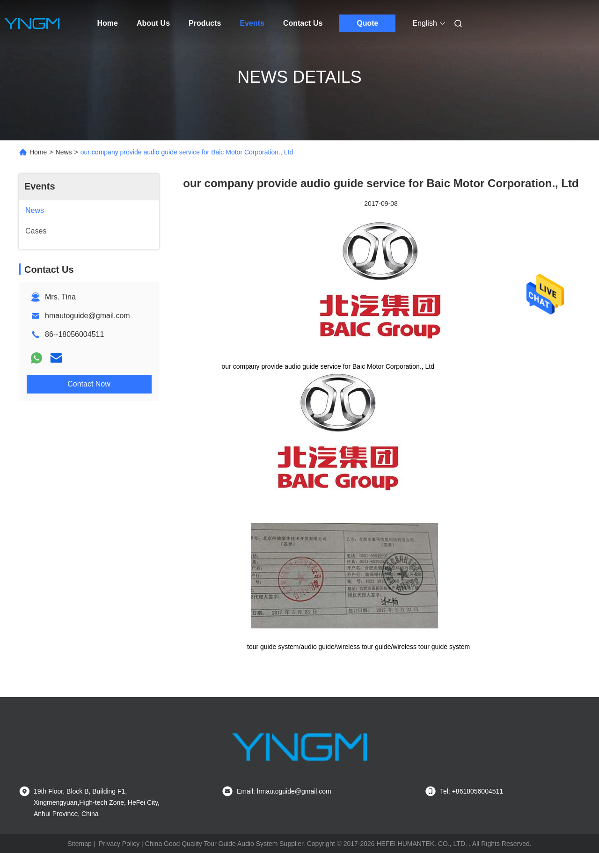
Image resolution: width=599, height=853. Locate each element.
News (64, 152)
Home (107, 23)
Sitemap (79, 843)
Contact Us (302, 23)
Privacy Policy (119, 843)
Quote (367, 23)
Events (252, 23)
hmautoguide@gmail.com (87, 316)
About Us (153, 23)
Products (205, 23)
